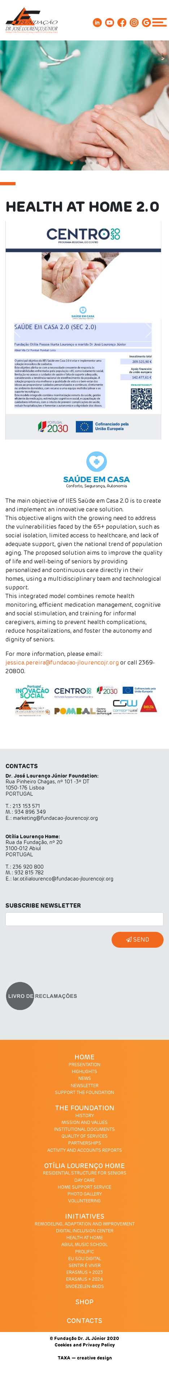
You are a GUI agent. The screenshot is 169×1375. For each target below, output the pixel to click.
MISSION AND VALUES (84, 1123)
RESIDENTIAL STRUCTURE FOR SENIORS (84, 1173)
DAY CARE (84, 1181)
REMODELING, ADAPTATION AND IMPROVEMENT (85, 1224)
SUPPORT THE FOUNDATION (84, 1093)
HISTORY (84, 1116)
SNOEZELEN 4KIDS (84, 1287)
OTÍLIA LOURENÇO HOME (84, 1166)
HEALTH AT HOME (84, 1238)
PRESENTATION (84, 1065)
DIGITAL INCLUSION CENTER (84, 1231)
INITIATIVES (84, 1217)
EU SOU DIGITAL (84, 1259)
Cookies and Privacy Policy (85, 1345)
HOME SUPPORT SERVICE (84, 1187)
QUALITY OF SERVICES (84, 1136)
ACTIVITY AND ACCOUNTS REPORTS (84, 1151)
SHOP (84, 1302)
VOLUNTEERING (84, 1201)
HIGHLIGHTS (84, 1072)
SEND (137, 940)
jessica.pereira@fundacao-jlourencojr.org (62, 663)
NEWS (84, 1079)
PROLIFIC (84, 1252)
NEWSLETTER (85, 1086)
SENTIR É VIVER (85, 1266)
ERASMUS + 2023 (84, 1273)
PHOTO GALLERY (85, 1194)
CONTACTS (84, 1321)
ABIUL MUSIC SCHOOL (84, 1245)
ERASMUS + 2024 (84, 1279)
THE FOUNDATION (84, 1108)
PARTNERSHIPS (84, 1143)
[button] (20, 330)
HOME (84, 1057)
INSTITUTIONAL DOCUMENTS (84, 1130)
